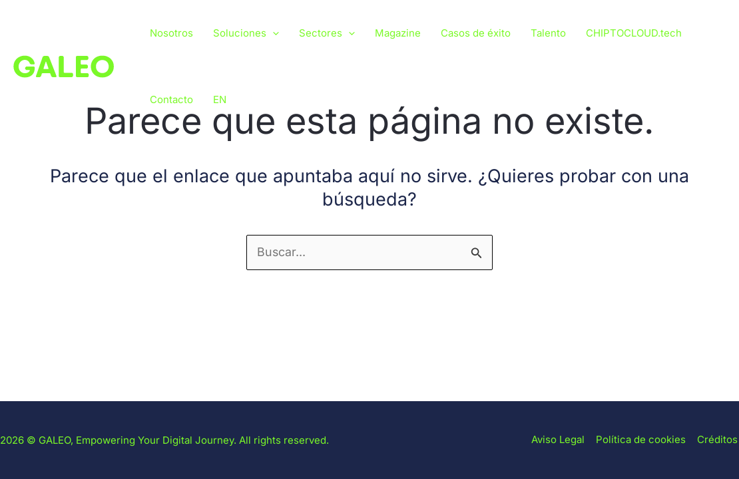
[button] (272, 33)
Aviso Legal (562, 440)
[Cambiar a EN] (219, 100)
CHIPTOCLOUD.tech (634, 33)
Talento (548, 33)
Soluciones (246, 33)
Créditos (718, 440)
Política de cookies (643, 440)
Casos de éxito (476, 33)
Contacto (171, 99)
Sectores (327, 33)
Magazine (398, 33)
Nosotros (171, 33)
